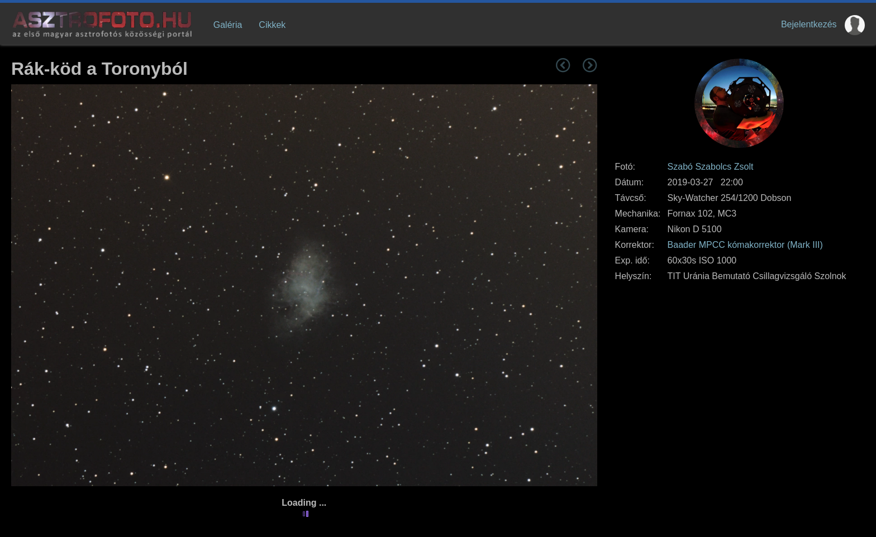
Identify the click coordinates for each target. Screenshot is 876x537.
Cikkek (272, 25)
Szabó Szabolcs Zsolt (711, 166)
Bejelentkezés (809, 24)
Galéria (227, 25)
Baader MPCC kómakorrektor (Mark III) (745, 245)
